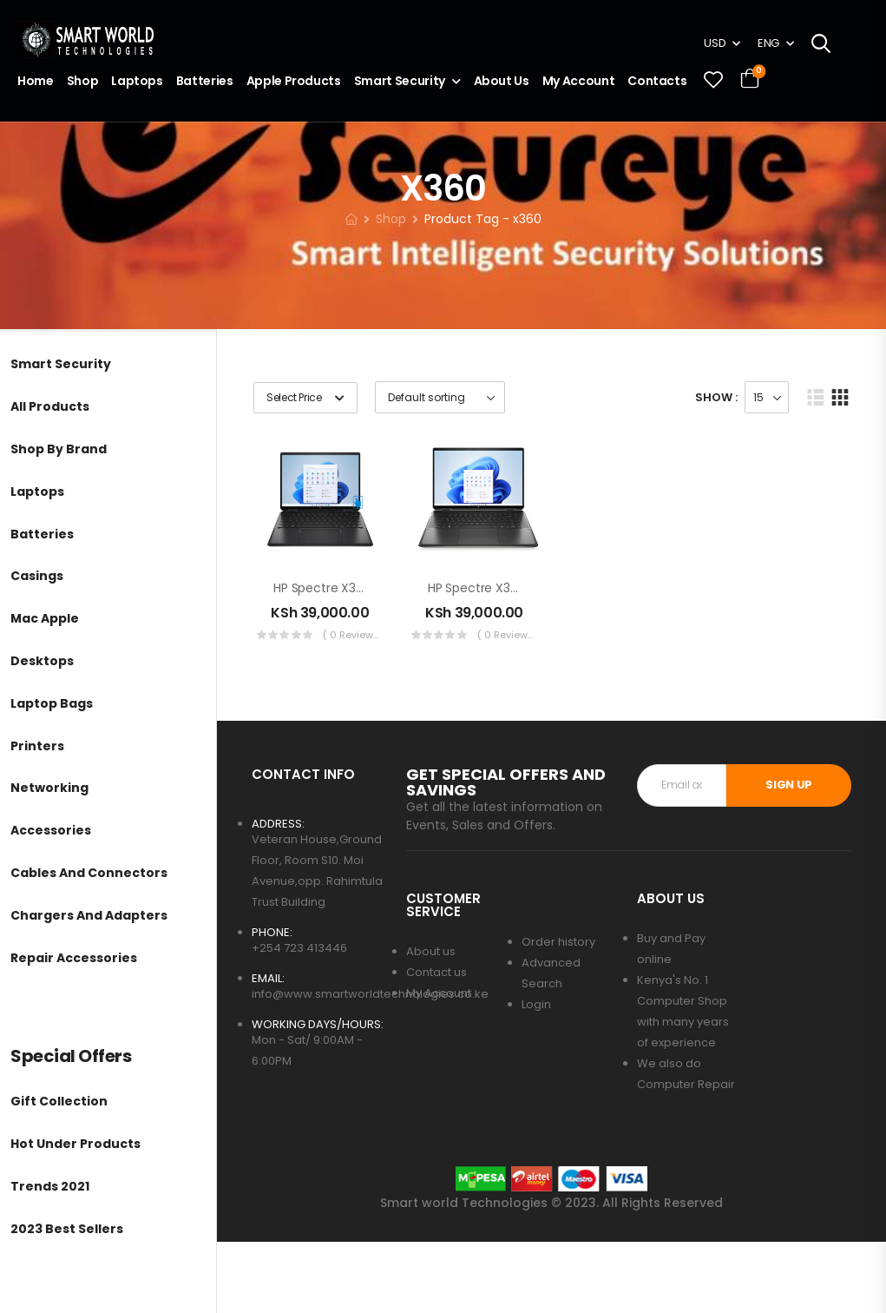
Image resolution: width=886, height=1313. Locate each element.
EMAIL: (268, 978)
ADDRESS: (278, 823)
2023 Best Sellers (66, 1229)
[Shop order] (440, 397)
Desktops (42, 661)
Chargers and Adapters (88, 915)
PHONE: (272, 932)
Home (35, 80)
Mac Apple (44, 618)
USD (714, 43)
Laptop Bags (51, 703)
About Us (501, 80)
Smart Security (399, 80)
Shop (83, 80)
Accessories (50, 830)
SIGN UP (788, 784)
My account (578, 80)
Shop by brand (58, 449)
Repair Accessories (73, 958)
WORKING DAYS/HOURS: (318, 1024)
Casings (36, 576)
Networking (49, 788)
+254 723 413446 (299, 948)
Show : (716, 397)
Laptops (137, 80)
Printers (37, 746)
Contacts (656, 80)
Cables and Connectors (88, 873)
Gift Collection (59, 1101)
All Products (49, 406)
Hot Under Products (75, 1144)
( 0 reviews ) (353, 635)
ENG (768, 43)
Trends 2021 (49, 1186)
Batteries (204, 80)
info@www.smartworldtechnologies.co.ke (370, 994)
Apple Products (293, 80)
